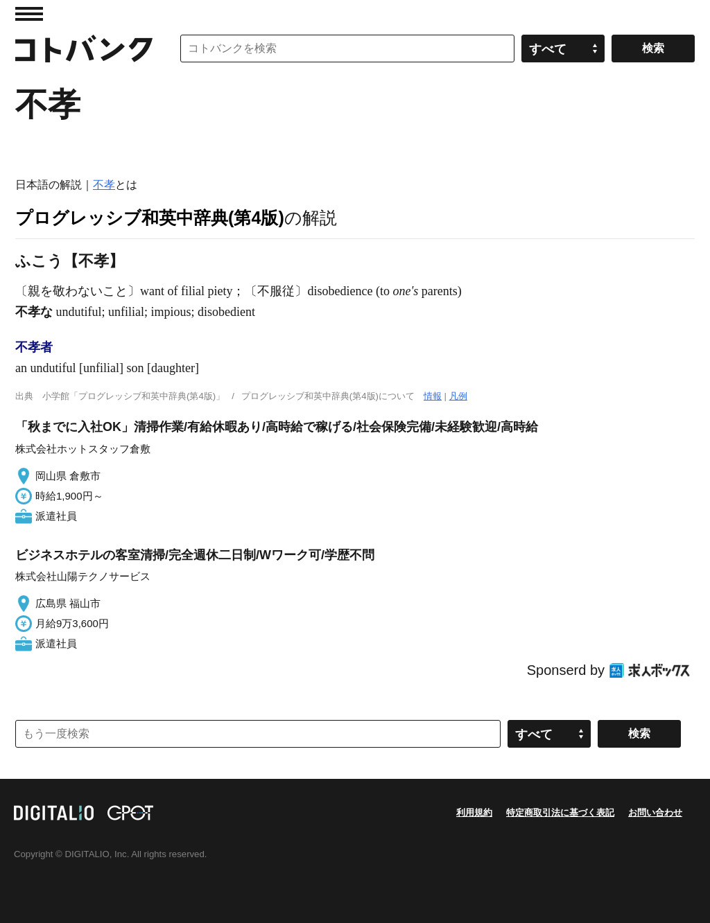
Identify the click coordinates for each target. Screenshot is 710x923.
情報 (433, 396)
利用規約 (474, 812)
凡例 (458, 396)
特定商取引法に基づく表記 (560, 812)
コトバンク (84, 48)
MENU (29, 14)
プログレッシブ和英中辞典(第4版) (149, 217)
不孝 (104, 185)
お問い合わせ (655, 812)
